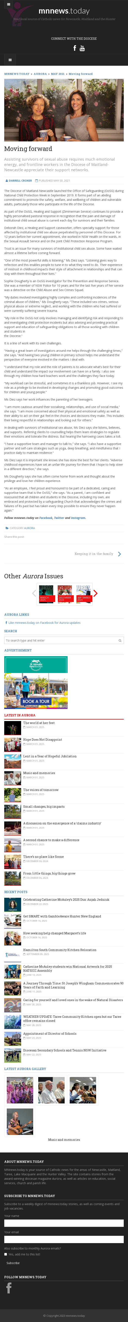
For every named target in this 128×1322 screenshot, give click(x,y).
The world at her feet (39, 723)
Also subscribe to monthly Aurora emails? (32, 1248)
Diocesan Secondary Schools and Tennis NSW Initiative (64, 1050)
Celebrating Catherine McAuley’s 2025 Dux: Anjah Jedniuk (66, 900)
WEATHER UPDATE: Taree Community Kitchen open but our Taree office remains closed (72, 1019)
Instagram (78, 518)
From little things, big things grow (49, 873)
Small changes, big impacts (44, 807)
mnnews (64, 10)
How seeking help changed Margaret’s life (54, 933)
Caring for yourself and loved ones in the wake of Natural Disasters (73, 1000)
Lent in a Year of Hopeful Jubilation (50, 756)
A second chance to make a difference (51, 840)
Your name (11, 1216)
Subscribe (13, 1263)
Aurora (29, 528)
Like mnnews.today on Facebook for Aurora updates (42, 623)
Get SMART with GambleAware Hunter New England (62, 916)
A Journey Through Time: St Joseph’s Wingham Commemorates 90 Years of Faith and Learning (73, 985)
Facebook (45, 518)
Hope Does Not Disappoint (42, 740)
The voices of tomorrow (41, 790)
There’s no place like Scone (43, 857)
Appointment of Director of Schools (49, 1034)
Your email (11, 1232)
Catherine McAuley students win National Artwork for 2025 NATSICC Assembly (67, 969)
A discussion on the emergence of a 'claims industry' (62, 823)
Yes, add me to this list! (24, 1254)
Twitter (59, 518)
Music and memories (39, 773)
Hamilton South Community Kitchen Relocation (60, 950)
